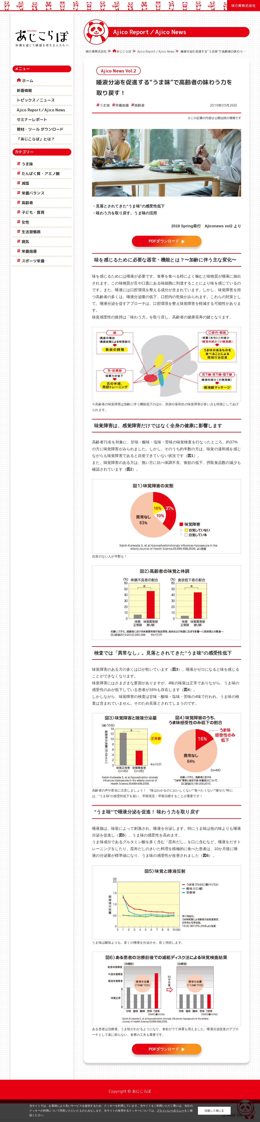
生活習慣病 (31, 231)
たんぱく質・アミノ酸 (41, 173)
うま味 (27, 164)
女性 (25, 222)
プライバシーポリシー (170, 1110)
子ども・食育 (33, 212)
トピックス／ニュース (36, 100)
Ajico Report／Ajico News (41, 110)
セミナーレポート (32, 119)
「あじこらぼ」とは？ (36, 139)
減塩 (25, 183)
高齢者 (27, 202)
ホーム (28, 80)
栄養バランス (33, 193)
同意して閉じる (214, 1111)
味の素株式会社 (96, 51)
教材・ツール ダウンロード (40, 129)
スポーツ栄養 (33, 261)
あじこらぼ (124, 51)
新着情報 (24, 90)
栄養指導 (29, 251)
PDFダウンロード (164, 241)
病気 (25, 241)
